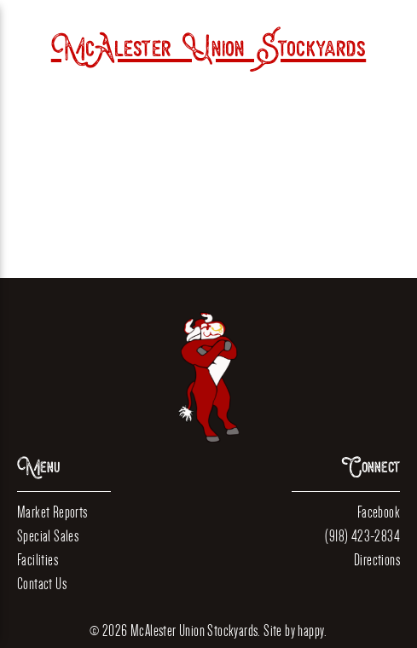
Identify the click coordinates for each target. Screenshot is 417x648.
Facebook (378, 512)
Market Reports (52, 512)
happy (311, 630)
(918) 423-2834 (362, 536)
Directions (377, 560)
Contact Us (42, 584)
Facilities (37, 560)
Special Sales (47, 536)
